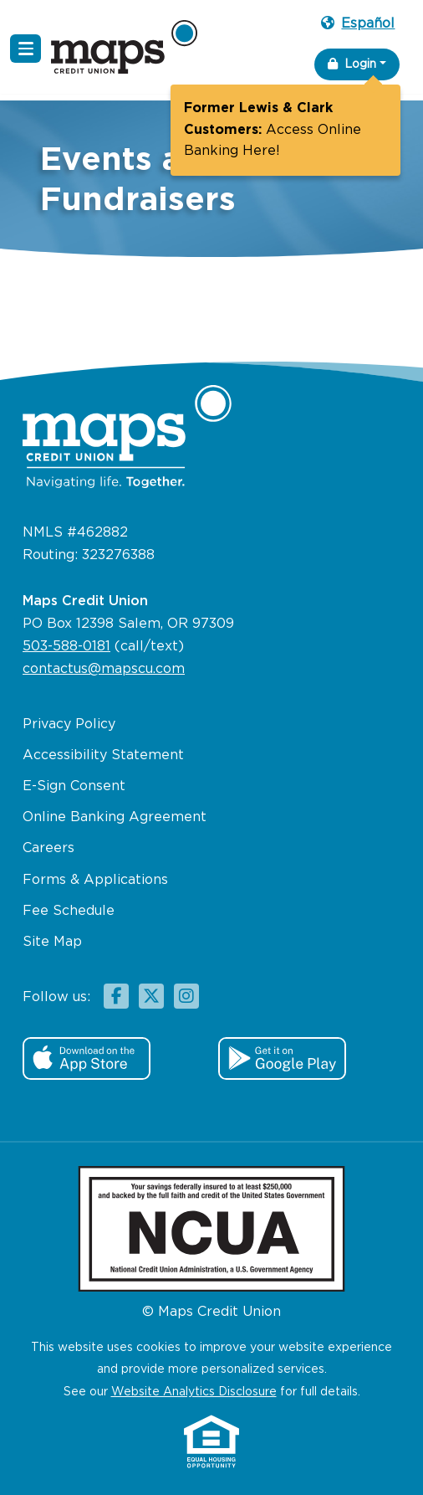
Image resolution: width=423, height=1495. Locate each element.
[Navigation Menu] (25, 49)
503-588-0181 (66, 646)
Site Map (52, 942)
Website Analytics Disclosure (194, 1392)
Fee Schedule (69, 911)
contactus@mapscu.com (104, 669)
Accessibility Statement (103, 755)
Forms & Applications (95, 880)
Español (358, 24)
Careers (48, 848)
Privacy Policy (69, 724)
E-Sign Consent (74, 786)
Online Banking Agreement (114, 817)
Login (352, 63)
